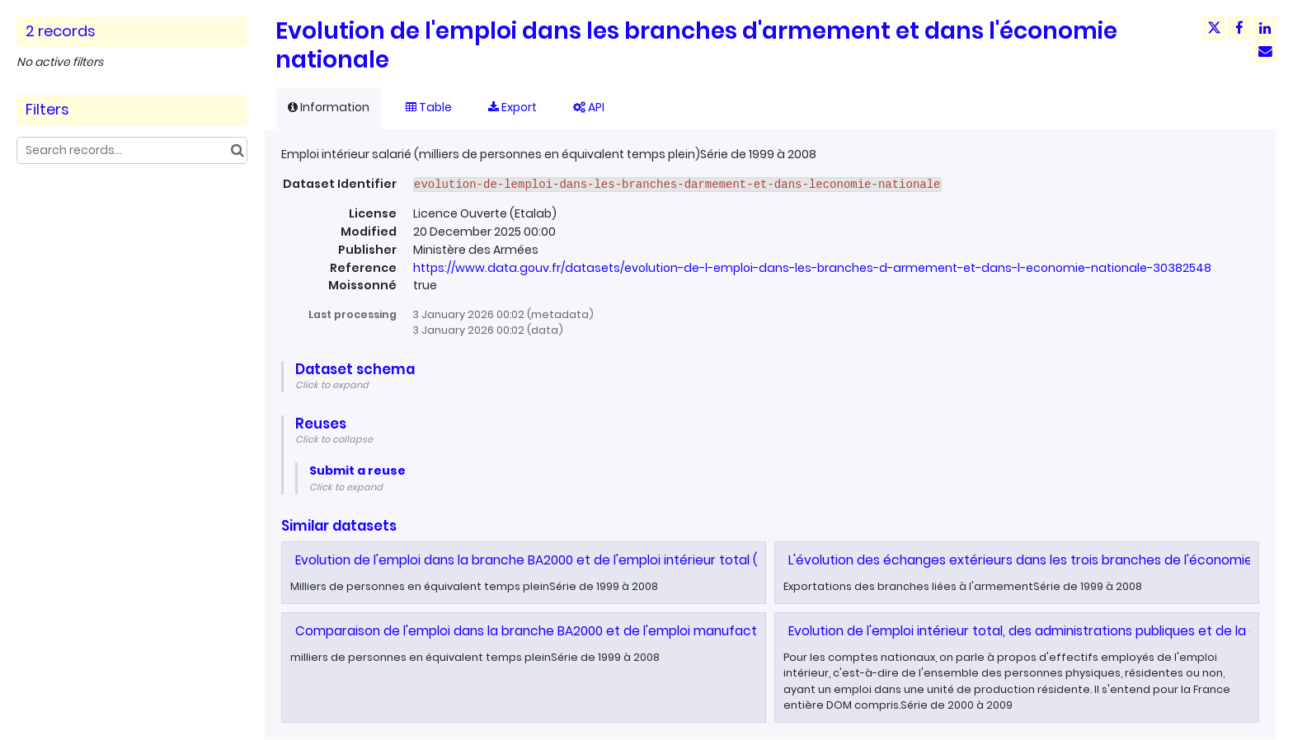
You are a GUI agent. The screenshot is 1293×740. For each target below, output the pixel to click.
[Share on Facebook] (1239, 28)
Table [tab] (429, 107)
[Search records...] (131, 150)
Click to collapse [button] (334, 439)
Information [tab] (328, 107)
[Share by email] (1265, 51)
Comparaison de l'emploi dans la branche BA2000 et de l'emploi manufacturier (540, 630)
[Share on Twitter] (1213, 28)
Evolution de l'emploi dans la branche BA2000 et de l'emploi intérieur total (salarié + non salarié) (590, 560)
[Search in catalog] (237, 150)
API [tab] (588, 107)
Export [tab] (512, 107)
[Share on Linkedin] (1265, 28)
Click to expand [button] (332, 384)
